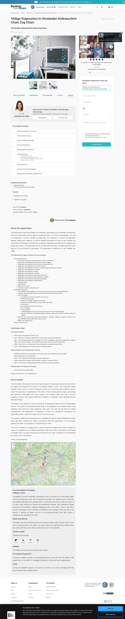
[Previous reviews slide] (82, 47)
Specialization (42, 117)
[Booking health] (20, 7)
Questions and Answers (52, 590)
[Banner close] (123, 2)
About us (72, 7)
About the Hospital (19, 95)
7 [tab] (103, 72)
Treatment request (96, 144)
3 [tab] (94, 72)
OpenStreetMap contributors (68, 484)
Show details (91, 615)
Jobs (12, 590)
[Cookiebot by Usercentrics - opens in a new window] (11, 615)
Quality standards (51, 586)
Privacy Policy (102, 137)
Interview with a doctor (35, 590)
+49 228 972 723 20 (62, 7)
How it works (50, 7)
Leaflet (57, 484)
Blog (30, 586)
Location (60, 95)
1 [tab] (89, 72)
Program (70, 95)
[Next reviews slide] (111, 47)
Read (79, 7)
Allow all (110, 596)
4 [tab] (96, 72)
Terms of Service (91, 137)
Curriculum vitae (62, 117)
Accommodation (47, 95)
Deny (110, 607)
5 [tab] (98, 72)
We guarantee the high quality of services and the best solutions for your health (79, 2)
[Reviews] (96, 53)
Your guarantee (40, 7)
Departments (34, 95)
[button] (97, 7)
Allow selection (110, 602)
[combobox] (84, 108)
